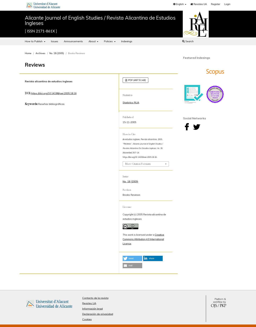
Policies (108, 41)
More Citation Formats (138, 164)
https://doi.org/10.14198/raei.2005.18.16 (53, 93)
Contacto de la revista (95, 298)
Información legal (92, 308)
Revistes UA (198, 4)
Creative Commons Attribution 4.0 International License (143, 239)
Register (215, 4)
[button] (132, 258)
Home (28, 53)
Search (188, 41)
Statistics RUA (131, 102)
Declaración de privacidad (97, 314)
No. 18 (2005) (56, 53)
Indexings (126, 41)
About (92, 41)
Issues (54, 41)
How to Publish (34, 41)
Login (227, 4)
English (178, 4)
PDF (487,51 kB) (137, 80)
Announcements (73, 41)
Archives (40, 53)
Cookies (87, 319)
